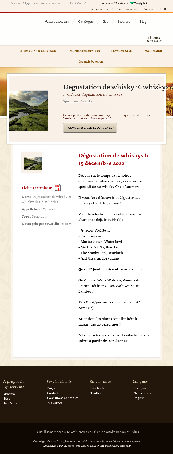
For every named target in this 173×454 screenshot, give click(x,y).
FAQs (51, 388)
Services (124, 21)
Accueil (9, 393)
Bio (105, 21)
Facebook (97, 388)
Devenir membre (126, 8)
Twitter (95, 393)
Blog (143, 21)
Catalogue (86, 21)
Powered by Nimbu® (118, 445)
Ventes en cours (57, 21)
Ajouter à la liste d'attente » (91, 127)
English (139, 398)
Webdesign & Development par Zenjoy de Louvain (73, 445)
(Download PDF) (58, 187)
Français (150, 8)
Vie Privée (54, 402)
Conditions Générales (62, 398)
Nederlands (142, 393)
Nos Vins (10, 403)
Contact (52, 393)
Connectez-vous (99, 8)
